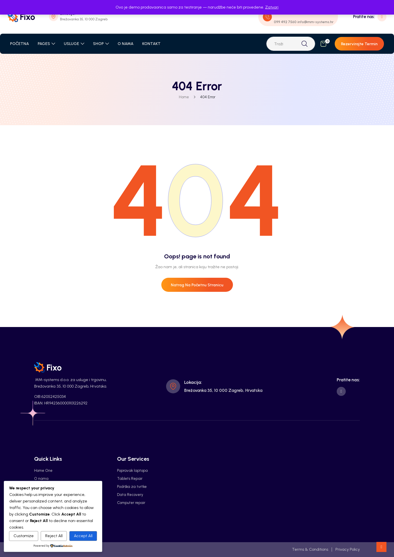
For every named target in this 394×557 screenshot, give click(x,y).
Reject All (54, 535)
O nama (41, 478)
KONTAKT (151, 43)
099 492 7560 (285, 22)
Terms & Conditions (310, 549)
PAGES (44, 43)
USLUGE (71, 43)
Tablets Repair (129, 478)
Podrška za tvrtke (132, 486)
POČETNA (19, 43)
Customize (24, 535)
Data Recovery (130, 494)
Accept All (83, 535)
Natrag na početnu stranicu (197, 285)
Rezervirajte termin (359, 43)
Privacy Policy (347, 549)
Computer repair (131, 502)
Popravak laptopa (132, 470)
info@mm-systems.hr (315, 22)
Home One (43, 470)
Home (184, 97)
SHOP (98, 43)
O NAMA (125, 43)
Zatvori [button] (271, 7)
